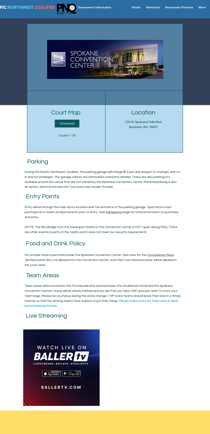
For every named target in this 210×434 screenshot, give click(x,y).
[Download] (67, 123)
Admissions (114, 212)
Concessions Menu (160, 255)
